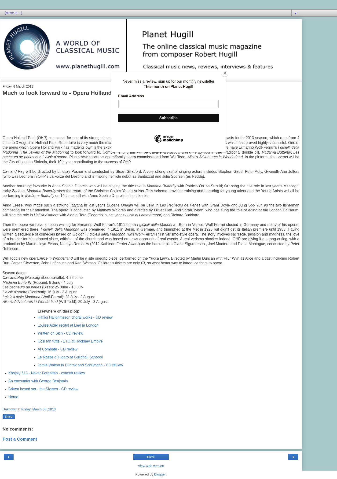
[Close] (224, 73)
